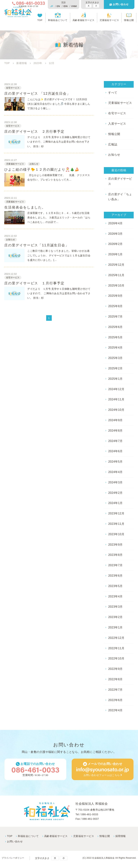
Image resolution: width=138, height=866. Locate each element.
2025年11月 (116, 275)
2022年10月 (116, 658)
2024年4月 (115, 472)
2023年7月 (115, 565)
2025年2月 (115, 368)
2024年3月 (115, 482)
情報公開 (129, 21)
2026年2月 (115, 243)
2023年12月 (116, 513)
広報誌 (112, 144)
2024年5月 (115, 461)
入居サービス (117, 123)
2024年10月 (116, 409)
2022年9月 (115, 668)
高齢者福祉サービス (84, 21)
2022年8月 (115, 679)
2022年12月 (116, 637)
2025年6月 (115, 326)
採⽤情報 (120, 836)
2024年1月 (115, 503)
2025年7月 (115, 316)
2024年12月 (116, 389)
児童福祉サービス (109, 21)
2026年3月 (115, 233)
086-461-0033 (89, 814)
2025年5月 (115, 337)
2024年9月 (115, 420)
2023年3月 (115, 606)
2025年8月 (115, 306)
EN (57, 6)
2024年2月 (115, 492)
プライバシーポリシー (14, 858)
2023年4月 (115, 596)
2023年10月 (116, 534)
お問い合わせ (120, 4)
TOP (40, 21)
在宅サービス (117, 113)
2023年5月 (115, 586)
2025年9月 (115, 295)
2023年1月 (115, 627)
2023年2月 (115, 617)
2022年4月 (115, 710)
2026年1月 (115, 254)
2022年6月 (115, 700)
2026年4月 (115, 223)
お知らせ (114, 154)
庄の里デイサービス (120, 181)
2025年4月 (115, 347)
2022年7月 (115, 689)
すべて (112, 92)
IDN (65, 6)
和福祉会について (58, 21)
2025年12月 (116, 264)
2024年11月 (116, 399)
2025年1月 (115, 378)
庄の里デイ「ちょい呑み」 (120, 197)
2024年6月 (115, 451)
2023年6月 (115, 575)
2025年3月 (115, 357)
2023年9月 (115, 544)
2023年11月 (116, 523)
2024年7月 (115, 441)
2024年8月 (115, 430)
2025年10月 (116, 285)
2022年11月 (116, 648)
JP (51, 6)
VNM (73, 6)
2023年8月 (115, 554)
